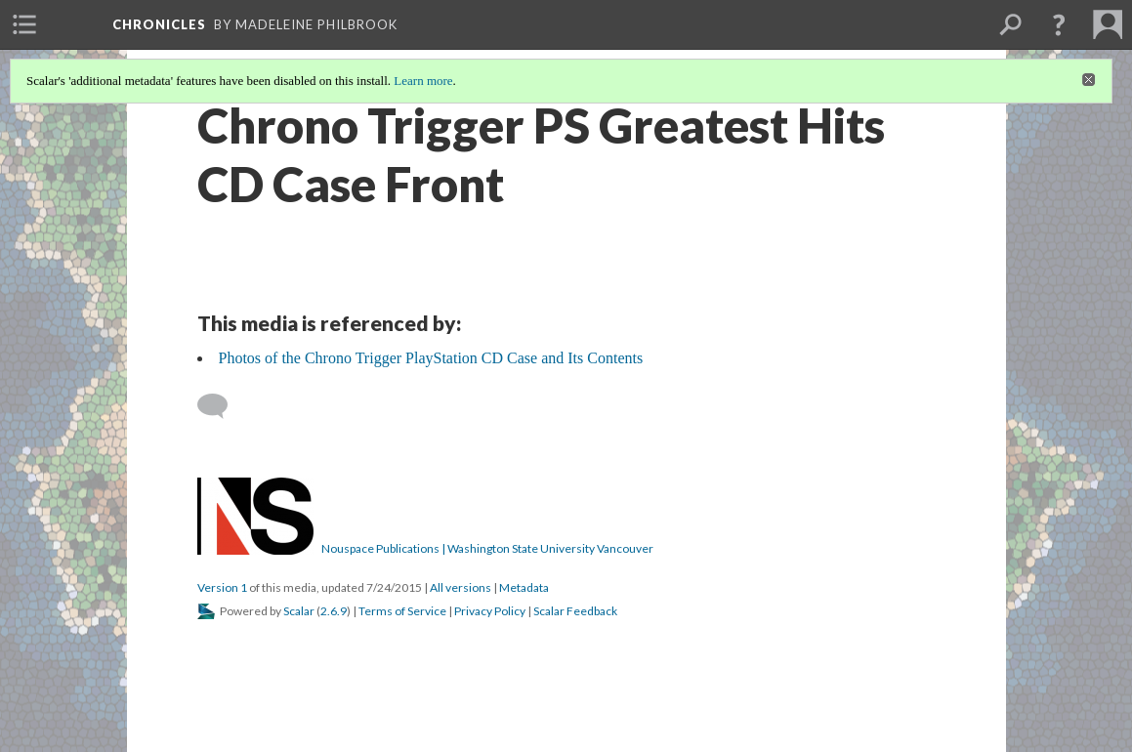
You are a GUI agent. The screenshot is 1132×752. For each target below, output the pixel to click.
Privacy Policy (489, 611)
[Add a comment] (221, 406)
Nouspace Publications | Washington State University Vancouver (487, 548)
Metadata (524, 587)
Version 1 (222, 587)
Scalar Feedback (575, 611)
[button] (1058, 24)
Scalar (298, 611)
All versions (460, 587)
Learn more (423, 80)
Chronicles (159, 24)
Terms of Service (402, 611)
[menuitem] (24, 24)
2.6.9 (333, 611)
